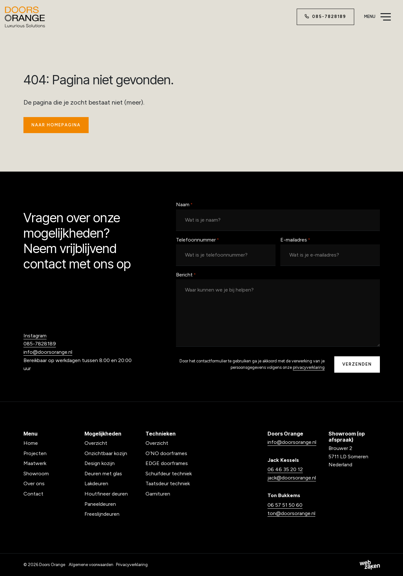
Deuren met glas (103, 473)
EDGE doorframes (166, 463)
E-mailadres (295, 240)
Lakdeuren (96, 483)
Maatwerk (34, 463)
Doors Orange (52, 564)
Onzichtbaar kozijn (105, 453)
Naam (184, 204)
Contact (33, 494)
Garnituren (157, 494)
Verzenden (357, 364)
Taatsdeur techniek (167, 483)
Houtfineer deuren (106, 494)
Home (30, 443)
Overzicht (95, 443)
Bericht (186, 275)
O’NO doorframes (166, 453)
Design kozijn (99, 463)
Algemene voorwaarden (91, 564)
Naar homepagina (56, 125)
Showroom (36, 473)
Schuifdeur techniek (168, 473)
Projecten (35, 453)
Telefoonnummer (197, 240)
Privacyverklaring (132, 564)
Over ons (34, 483)
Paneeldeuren (100, 504)
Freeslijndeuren (101, 514)
